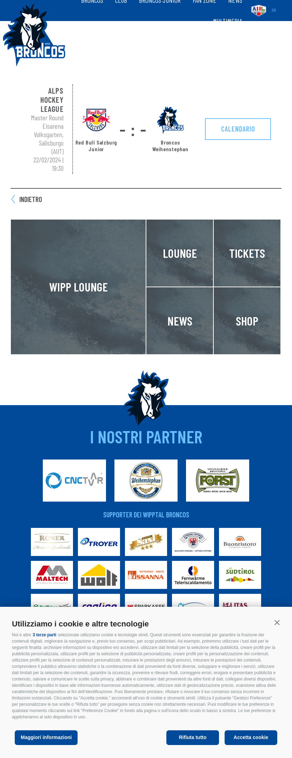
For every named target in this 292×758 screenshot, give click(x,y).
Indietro (30, 199)
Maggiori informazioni (46, 737)
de (274, 10)
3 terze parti (44, 634)
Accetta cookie (251, 737)
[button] (277, 622)
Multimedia (227, 21)
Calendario (238, 129)
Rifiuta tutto (193, 737)
